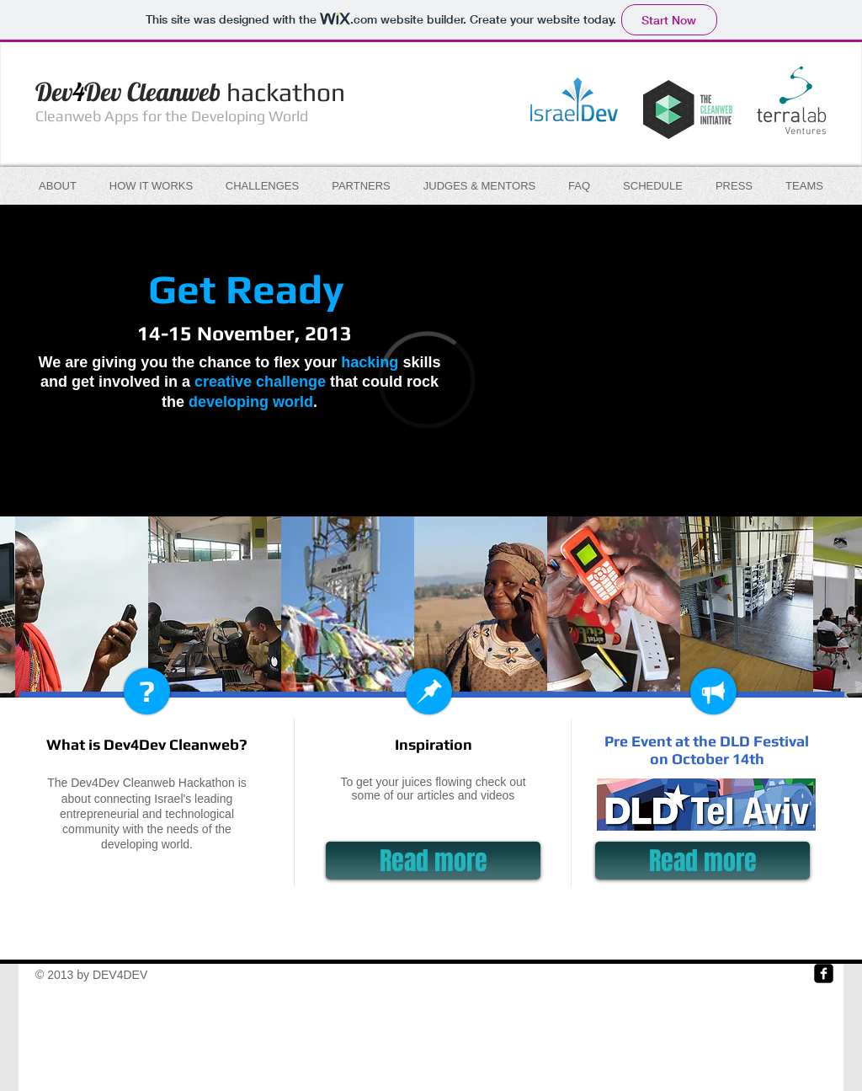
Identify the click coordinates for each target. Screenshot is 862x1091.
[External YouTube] (634, 334)
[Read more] (433, 861)
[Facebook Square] (823, 973)
